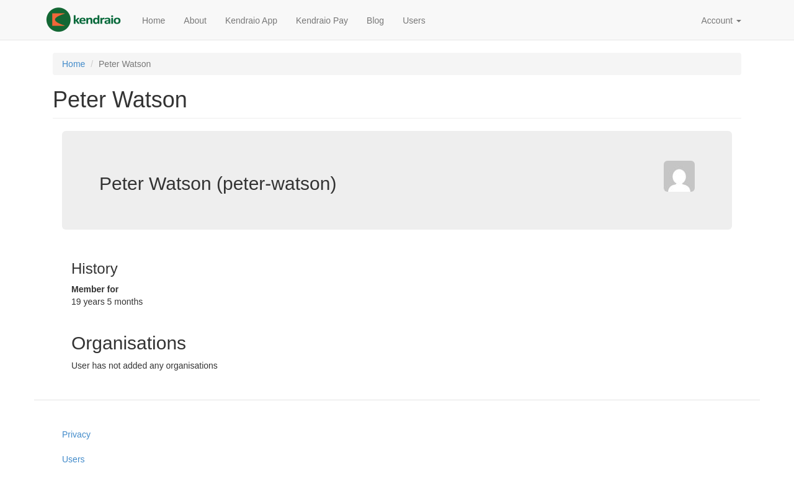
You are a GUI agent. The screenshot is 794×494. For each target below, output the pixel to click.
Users (414, 20)
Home (153, 20)
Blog (375, 20)
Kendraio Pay (322, 20)
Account (721, 20)
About (195, 20)
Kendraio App (251, 20)
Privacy (76, 434)
